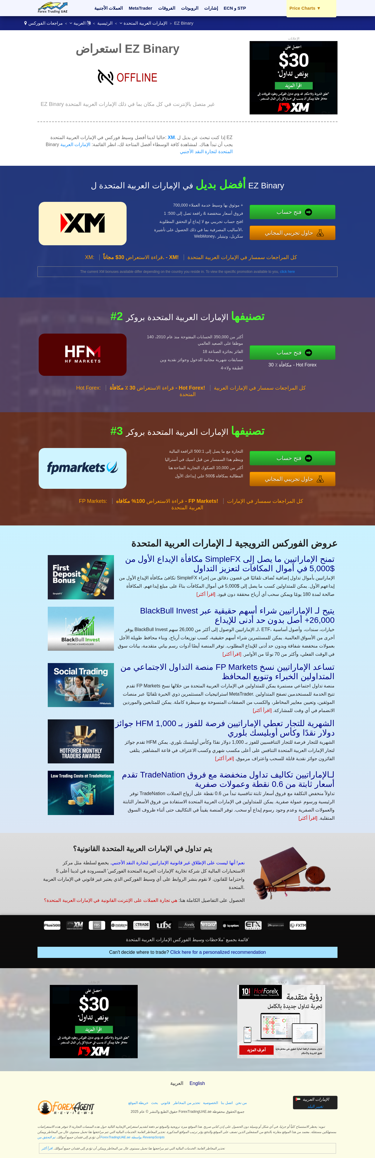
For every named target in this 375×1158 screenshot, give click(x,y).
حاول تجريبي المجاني (289, 233)
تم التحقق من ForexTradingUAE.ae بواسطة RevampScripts (101, 1137)
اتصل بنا (226, 1103)
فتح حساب (289, 212)
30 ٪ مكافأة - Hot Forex (292, 364)
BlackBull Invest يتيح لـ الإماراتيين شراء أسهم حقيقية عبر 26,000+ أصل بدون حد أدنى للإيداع (237, 615)
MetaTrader (140, 8)
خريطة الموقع (138, 1103)
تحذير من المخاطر (186, 1103)
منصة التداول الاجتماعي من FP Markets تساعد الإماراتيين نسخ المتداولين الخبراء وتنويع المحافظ (227, 671)
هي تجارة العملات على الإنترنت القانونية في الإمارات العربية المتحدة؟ (110, 900)
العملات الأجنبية (108, 8)
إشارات (211, 8)
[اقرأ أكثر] (206, 594)
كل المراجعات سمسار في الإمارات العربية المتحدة (242, 257)
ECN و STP (235, 8)
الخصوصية (210, 1103)
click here (287, 272)
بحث (154, 1103)
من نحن (241, 1103)
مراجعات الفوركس (45, 23)
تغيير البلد (315, 1106)
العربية (80, 23)
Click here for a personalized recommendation (218, 952)
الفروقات (166, 8)
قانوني (165, 1103)
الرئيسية (104, 23)
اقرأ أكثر (47, 1148)
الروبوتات (189, 8)
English (197, 1083)
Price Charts (305, 8)
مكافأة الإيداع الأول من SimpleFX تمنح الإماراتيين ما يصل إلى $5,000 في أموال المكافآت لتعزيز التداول (230, 564)
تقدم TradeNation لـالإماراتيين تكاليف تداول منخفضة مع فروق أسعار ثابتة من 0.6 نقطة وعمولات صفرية (228, 779)
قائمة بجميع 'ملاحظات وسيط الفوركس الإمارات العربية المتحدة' (187, 939)
